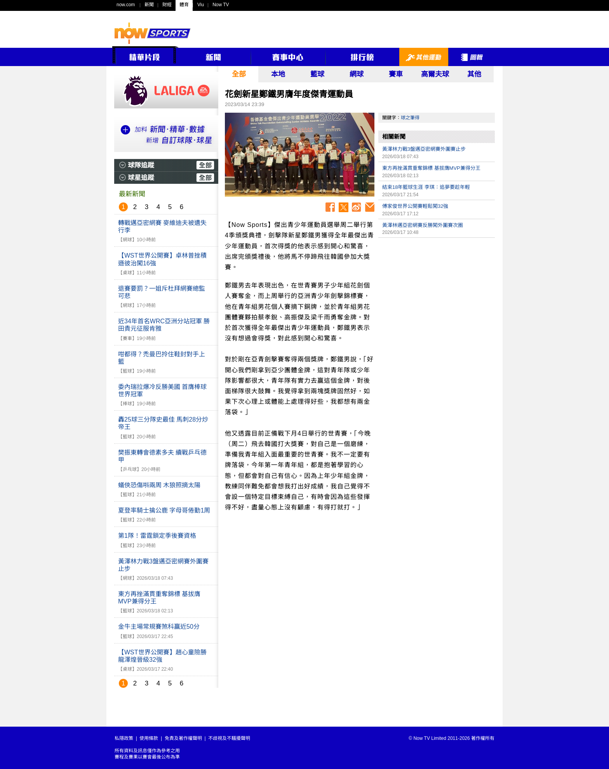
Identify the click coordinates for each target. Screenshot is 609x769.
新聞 (149, 4)
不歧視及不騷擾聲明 (229, 738)
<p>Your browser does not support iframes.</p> (436, 296)
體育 (184, 4)
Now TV (220, 4)
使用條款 (148, 738)
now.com (126, 4)
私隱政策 (124, 738)
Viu (200, 4)
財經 (167, 4)
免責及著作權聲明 (183, 738)
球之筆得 (410, 117)
